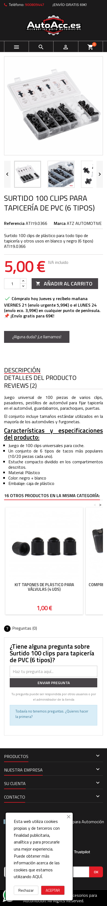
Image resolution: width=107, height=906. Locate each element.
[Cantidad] (12, 283)
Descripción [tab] (22, 370)
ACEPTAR (53, 890)
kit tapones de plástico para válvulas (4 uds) (44, 587)
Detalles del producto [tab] (40, 378)
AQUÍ (37, 876)
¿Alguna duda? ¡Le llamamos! (36, 337)
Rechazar (26, 890)
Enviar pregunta (54, 682)
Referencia (14, 223)
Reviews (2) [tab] (20, 385)
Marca (60, 223)
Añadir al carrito (64, 283)
